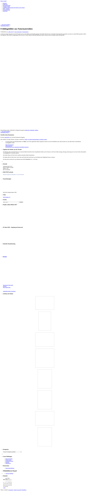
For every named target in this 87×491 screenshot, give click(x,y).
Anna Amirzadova (18, 31)
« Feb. (4, 487)
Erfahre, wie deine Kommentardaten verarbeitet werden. (36, 139)
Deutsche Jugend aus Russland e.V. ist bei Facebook (13, 174)
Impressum (5, 11)
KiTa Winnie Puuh (6, 287)
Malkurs (36, 130)
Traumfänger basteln (5, 25)
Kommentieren (25, 31)
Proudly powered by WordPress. (20, 489)
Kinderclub (5, 4)
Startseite (5, 3)
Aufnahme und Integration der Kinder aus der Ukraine (14, 7)
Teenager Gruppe (6, 6)
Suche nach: (5, 202)
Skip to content (3, 1)
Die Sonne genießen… (5, 24)
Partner (5, 256)
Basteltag (7, 462)
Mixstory (5, 286)
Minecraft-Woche (8, 458)
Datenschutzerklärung (9, 468)
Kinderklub (32, 130)
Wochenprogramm (6, 5)
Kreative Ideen (8, 459)
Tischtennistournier (9, 461)
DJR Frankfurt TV (6, 197)
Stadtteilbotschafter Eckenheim (13, 291)
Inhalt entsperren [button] (8, 145)
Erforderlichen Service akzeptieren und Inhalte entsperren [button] (17, 147)
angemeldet (7, 137)
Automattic (11, 489)
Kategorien (5, 451)
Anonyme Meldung (9, 473)
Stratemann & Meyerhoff (8, 285)
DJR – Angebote (6, 8)
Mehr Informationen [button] (9, 144)
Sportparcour (8, 463)
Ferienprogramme (6, 9)
